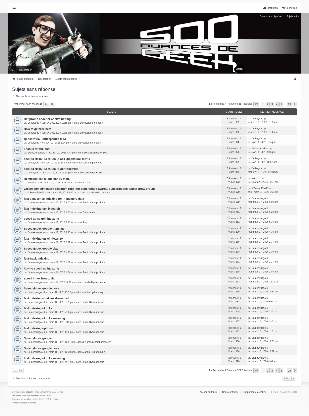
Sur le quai (84, 182)
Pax (85, 222)
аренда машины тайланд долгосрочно (51, 168)
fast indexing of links (38, 308)
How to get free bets (37, 129)
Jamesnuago (35, 202)
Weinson (32, 182)
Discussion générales (91, 122)
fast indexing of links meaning (44, 318)
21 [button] (289, 104)
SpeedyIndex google (38, 338)
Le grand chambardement (97, 342)
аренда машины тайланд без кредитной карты (57, 158)
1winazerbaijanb (36, 152)
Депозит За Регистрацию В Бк (45, 139)
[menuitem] (295, 79)
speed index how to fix (39, 278)
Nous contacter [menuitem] (230, 392)
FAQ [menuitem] (12, 70)
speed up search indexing (41, 218)
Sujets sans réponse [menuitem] (271, 16)
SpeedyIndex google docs (41, 288)
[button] (256, 104)
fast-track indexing (36, 258)
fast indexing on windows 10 (43, 238)
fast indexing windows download (46, 298)
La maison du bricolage (98, 192)
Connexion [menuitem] (289, 7)
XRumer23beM (36, 192)
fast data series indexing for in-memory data (54, 198)
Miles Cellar (45, 395)
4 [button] (276, 104)
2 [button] (267, 104)
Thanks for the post (37, 148)
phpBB (29, 392)
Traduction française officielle (25, 395)
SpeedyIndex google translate (44, 228)
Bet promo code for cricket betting (47, 119)
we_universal (23, 399)
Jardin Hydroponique (94, 202)
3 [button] (272, 104)
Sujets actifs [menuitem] (292, 16)
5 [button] (281, 104)
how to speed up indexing (41, 268)
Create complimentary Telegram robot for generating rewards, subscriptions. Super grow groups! (90, 188)
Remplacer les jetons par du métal (47, 178)
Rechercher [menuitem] (25, 70)
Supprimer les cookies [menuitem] (255, 392)
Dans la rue (89, 212)
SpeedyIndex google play (41, 248)
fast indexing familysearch (42, 208)
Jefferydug (33, 122)
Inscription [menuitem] (270, 7)
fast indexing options (38, 328)
